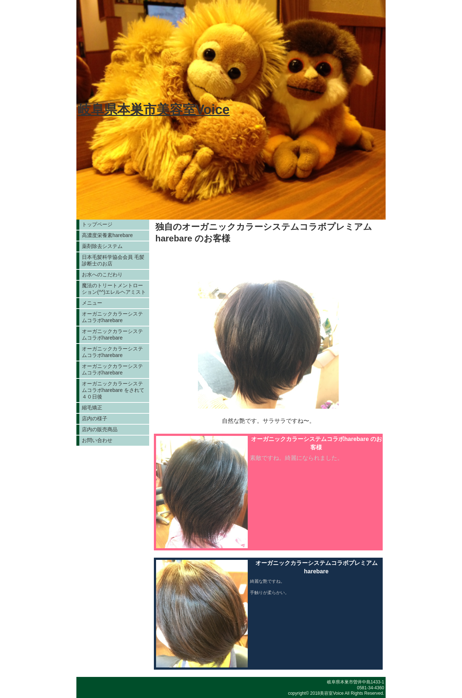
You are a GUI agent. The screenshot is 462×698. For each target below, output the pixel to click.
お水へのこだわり (102, 274)
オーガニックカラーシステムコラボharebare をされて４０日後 (113, 390)
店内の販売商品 (100, 429)
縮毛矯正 (92, 407)
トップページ (97, 224)
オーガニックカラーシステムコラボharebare (112, 317)
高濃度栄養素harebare (107, 235)
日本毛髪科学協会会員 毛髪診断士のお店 (113, 260)
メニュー (92, 303)
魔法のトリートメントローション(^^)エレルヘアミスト (114, 288)
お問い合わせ (97, 440)
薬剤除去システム (102, 246)
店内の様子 (94, 418)
